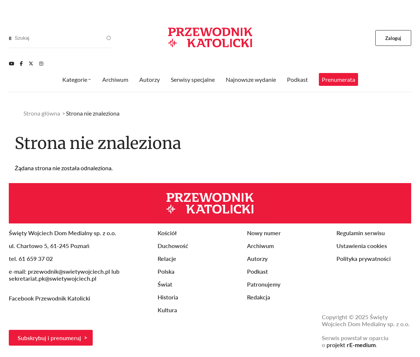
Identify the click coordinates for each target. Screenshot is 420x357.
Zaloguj (393, 38)
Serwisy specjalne (193, 79)
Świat (165, 284)
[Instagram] (41, 63)
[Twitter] (31, 63)
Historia (168, 297)
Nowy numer (264, 232)
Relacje (167, 258)
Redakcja (258, 297)
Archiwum (115, 79)
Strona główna (41, 113)
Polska (166, 271)
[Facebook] (21, 63)
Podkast (297, 79)
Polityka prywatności (363, 258)
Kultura (167, 309)
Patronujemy (263, 284)
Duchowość (173, 245)
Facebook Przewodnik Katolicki (50, 298)
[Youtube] (11, 63)
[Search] (10, 38)
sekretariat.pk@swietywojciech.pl (52, 278)
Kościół (167, 232)
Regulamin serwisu (360, 232)
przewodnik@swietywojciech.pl (69, 271)
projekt (351, 344)
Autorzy (149, 79)
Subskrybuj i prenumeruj (49, 337)
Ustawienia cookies (361, 245)
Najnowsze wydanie (251, 79)
